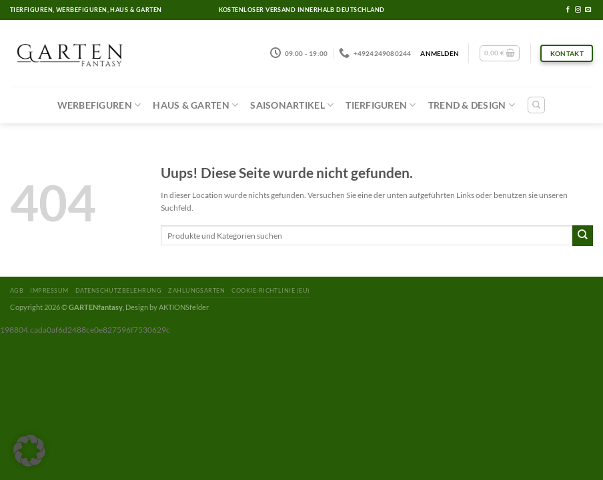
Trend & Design (471, 105)
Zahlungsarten (196, 290)
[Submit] (582, 235)
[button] (29, 450)
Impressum (49, 290)
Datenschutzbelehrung (118, 290)
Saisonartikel (292, 105)
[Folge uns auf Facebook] (568, 10)
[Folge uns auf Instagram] (578, 10)
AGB (16, 290)
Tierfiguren (381, 105)
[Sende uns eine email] (588, 10)
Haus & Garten (195, 105)
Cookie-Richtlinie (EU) (270, 290)
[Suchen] (536, 105)
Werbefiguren (99, 105)
